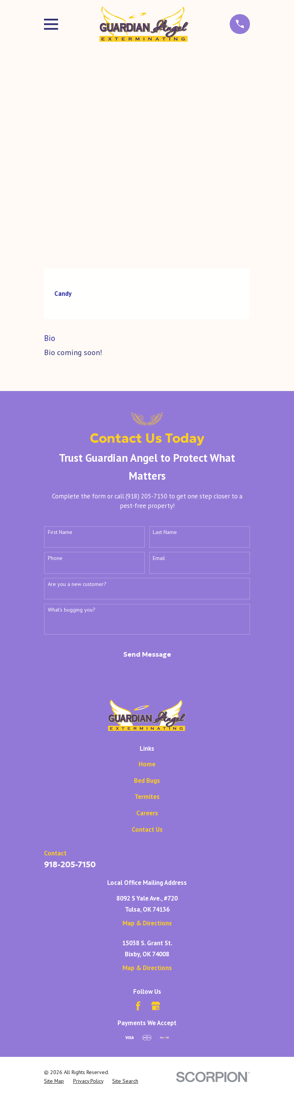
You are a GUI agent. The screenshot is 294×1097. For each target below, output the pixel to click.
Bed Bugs (147, 780)
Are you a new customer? (77, 584)
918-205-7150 (70, 865)
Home (147, 764)
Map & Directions (147, 923)
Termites (147, 796)
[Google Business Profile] (155, 1005)
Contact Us (147, 829)
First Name (60, 532)
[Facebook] (138, 1005)
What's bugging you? (71, 610)
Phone (55, 558)
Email (159, 558)
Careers (147, 813)
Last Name (165, 532)
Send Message (147, 655)
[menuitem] (54, 1081)
